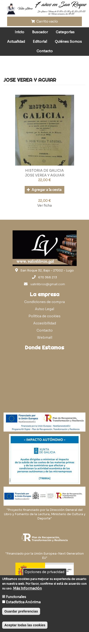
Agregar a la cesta (44, 190)
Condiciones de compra (44, 302)
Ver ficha (44, 205)
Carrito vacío (44, 21)
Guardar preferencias (21, 611)
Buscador (40, 32)
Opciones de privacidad (44, 572)
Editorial (40, 41)
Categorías (65, 32)
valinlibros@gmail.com (47, 284)
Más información (27, 588)
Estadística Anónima (23, 602)
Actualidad (16, 41)
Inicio (19, 32)
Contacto (45, 51)
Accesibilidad (44, 323)
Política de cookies (44, 316)
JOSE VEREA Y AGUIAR (44, 175)
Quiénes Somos (68, 41)
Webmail (44, 337)
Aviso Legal (44, 309)
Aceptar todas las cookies (24, 625)
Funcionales (16, 597)
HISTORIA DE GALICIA (44, 170)
